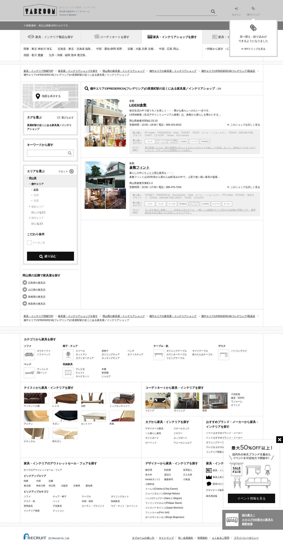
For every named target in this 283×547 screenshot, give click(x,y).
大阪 (138, 48)
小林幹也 (149, 484)
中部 (99, 48)
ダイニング (186, 402)
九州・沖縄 (55, 55)
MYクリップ (253, 11)
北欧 (93, 400)
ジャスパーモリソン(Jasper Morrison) (164, 507)
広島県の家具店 (36, 282)
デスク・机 (29, 501)
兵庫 (144, 48)
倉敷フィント (139, 167)
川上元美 (187, 474)
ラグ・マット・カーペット (124, 506)
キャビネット (82, 376)
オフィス (235, 405)
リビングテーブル (175, 358)
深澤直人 (187, 470)
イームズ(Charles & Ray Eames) (161, 489)
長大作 (148, 474)
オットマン (81, 354)
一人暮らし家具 (153, 433)
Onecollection (179, 195)
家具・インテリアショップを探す (175, 37)
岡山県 (32, 178)
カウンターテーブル (176, 354)
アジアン (36, 417)
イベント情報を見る (251, 498)
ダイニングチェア (111, 354)
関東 (26, 48)
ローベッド (151, 442)
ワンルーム (236, 401)
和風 (122, 417)
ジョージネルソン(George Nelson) (162, 493)
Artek (176, 132)
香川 (34, 55)
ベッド (56, 501)
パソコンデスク (239, 351)
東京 (34, 48)
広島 (169, 48)
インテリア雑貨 (32, 510)
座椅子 (105, 351)
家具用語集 (211, 496)
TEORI (195, 132)
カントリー (93, 417)
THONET (185, 132)
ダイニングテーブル (176, 351)
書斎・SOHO (237, 398)
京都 (150, 48)
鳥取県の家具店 (36, 303)
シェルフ (106, 376)
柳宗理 (148, 470)
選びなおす (67, 117)
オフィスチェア (135, 354)
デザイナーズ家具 (154, 428)
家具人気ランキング (223, 477)
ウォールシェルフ (183, 442)
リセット (63, 171)
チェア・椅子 (59, 496)
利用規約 (202, 537)
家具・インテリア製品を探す (54, 37)
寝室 (215, 402)
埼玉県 (52, 485)
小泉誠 (186, 479)
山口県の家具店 (36, 289)
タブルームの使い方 (143, 537)
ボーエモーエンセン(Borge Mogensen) (164, 517)
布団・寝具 (87, 501)
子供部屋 (235, 394)
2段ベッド (42, 372)
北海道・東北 (66, 48)
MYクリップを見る (255, 48)
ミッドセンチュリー (122, 400)
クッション (58, 510)
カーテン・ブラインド (93, 506)
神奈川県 (40, 485)
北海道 (80, 48)
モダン (65, 417)
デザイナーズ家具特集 (217, 490)
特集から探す (215, 48)
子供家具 (57, 506)
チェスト (80, 372)
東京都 (27, 485)
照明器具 (28, 506)
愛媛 (40, 55)
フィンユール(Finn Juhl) (157, 512)
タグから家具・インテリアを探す (167, 422)
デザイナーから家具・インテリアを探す (171, 463)
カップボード (180, 438)
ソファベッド (43, 354)
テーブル (86, 496)
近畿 (130, 48)
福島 (88, 48)
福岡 (67, 55)
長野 (119, 48)
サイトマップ (166, 537)
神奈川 (42, 48)
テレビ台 (80, 369)
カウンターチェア (85, 358)
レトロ (65, 400)
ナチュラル (36, 435)
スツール (80, 351)
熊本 (73, 55)
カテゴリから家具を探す (40, 339)
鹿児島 (81, 55)
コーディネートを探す (114, 37)
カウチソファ (43, 351)
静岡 (113, 48)
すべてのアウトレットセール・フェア (43, 470)
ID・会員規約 (185, 537)
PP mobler (150, 132)
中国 (161, 48)
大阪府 (64, 485)
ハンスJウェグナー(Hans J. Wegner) (163, 498)
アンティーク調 (36, 400)
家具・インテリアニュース (226, 470)
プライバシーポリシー (246, 537)
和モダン (65, 435)
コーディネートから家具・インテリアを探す (174, 387)
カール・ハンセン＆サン (214, 132)
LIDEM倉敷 (138, 105)
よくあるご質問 (220, 537)
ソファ (27, 496)
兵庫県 (76, 485)
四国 (26, 55)
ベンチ (131, 351)
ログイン (236, 11)
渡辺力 (167, 474)
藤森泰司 (168, 479)
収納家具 (115, 501)
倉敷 (36, 189)
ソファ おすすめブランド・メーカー (224, 433)
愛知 (107, 48)
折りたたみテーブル (202, 354)
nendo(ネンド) (152, 479)
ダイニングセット (120, 496)
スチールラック (181, 428)
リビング (158, 402)
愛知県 (89, 485)
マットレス (42, 369)
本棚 (104, 369)
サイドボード (152, 438)
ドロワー (178, 433)
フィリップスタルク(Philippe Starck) (163, 503)
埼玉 (49, 48)
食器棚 (105, 372)
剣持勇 (167, 470)
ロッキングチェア (111, 358)
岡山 (176, 48)
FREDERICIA (164, 132)
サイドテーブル (200, 351)
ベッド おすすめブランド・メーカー (224, 437)
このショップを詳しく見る (245, 124)
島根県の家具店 (36, 296)
